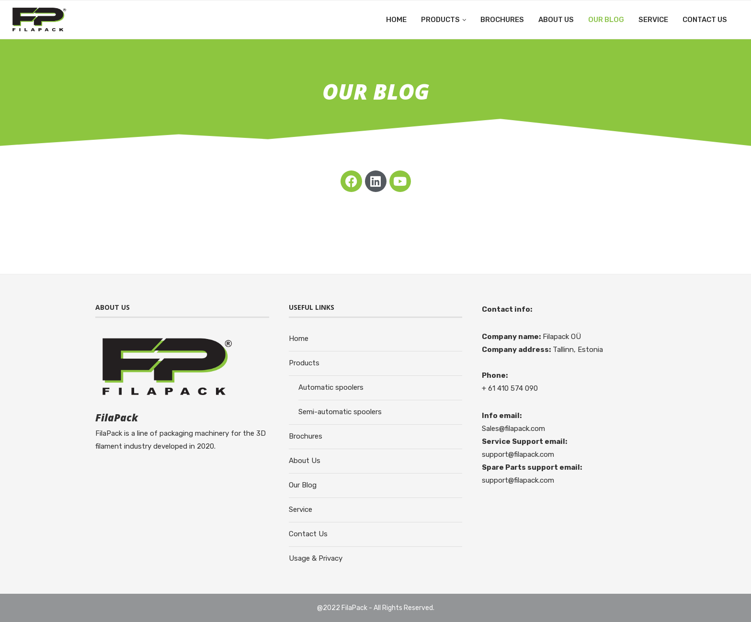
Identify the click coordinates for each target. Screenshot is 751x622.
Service (653, 19)
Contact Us (705, 19)
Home (396, 19)
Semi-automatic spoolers (340, 411)
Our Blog (606, 19)
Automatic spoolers (331, 387)
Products (440, 19)
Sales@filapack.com (513, 428)
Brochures (502, 19)
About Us (556, 19)
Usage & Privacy (315, 558)
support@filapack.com (518, 454)
